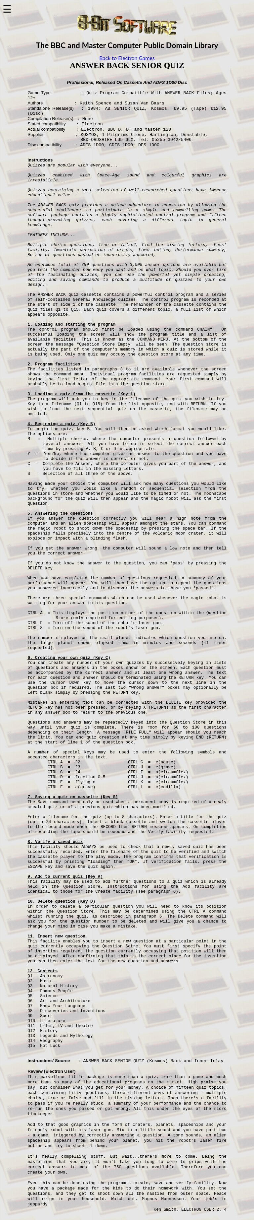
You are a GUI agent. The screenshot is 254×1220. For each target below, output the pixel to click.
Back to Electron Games (126, 58)
